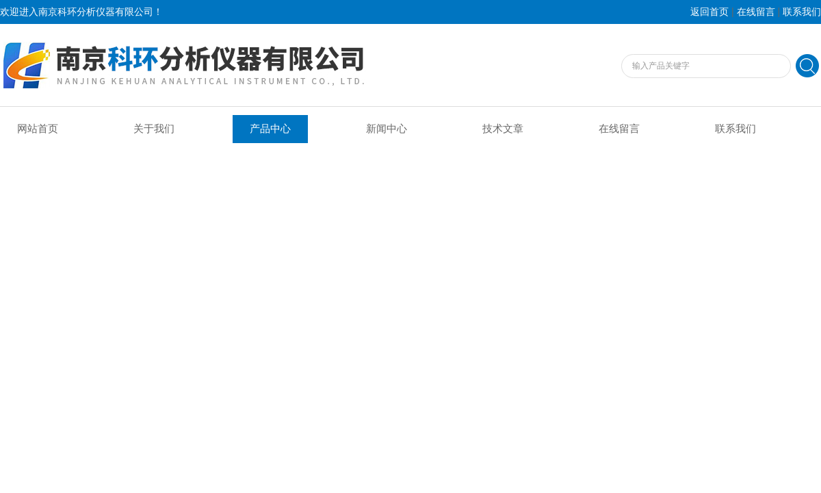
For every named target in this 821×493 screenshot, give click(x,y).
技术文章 (502, 128)
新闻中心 (386, 128)
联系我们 (802, 12)
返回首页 (709, 12)
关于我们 (153, 128)
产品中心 (270, 128)
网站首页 (37, 128)
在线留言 (756, 12)
